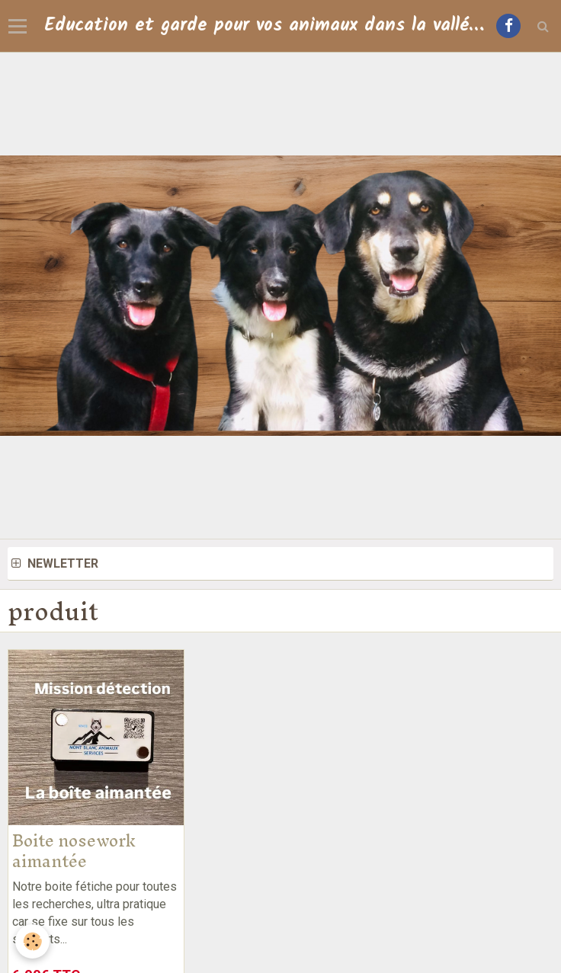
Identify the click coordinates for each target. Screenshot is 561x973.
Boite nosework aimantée (74, 850)
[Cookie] (32, 941)
